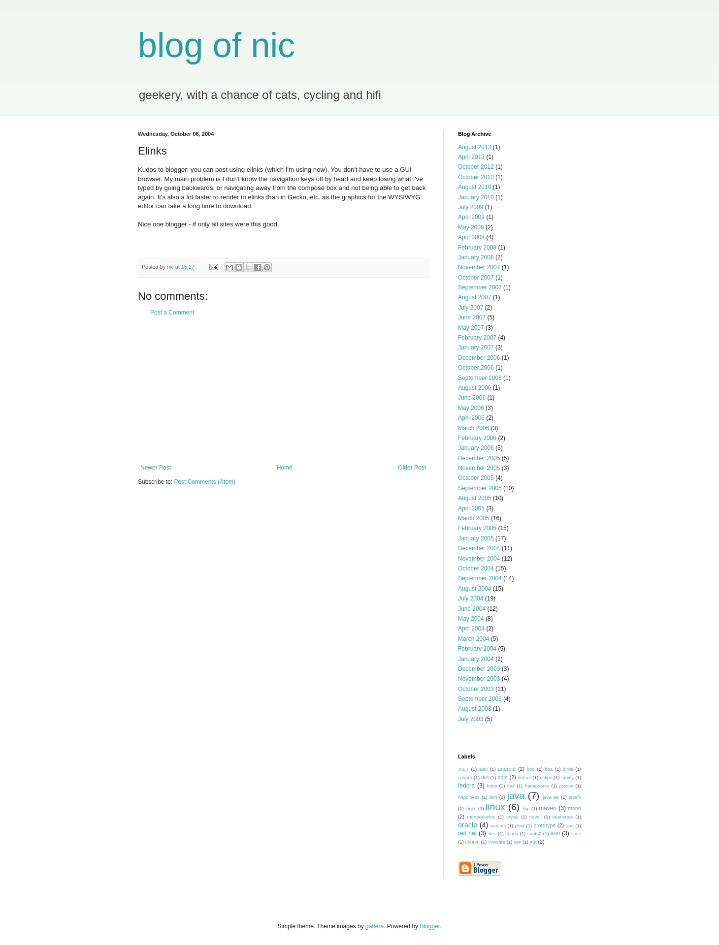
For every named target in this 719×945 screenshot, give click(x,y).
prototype (544, 825)
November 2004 (479, 558)
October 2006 (476, 367)
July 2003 (470, 719)
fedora (466, 785)
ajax (483, 769)
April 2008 (471, 237)
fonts (492, 785)
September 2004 (480, 578)
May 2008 (471, 227)
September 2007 (480, 287)
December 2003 (479, 668)
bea (549, 769)
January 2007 (476, 347)
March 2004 (473, 638)
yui (533, 842)
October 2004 (476, 568)
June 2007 (472, 317)
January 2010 (476, 197)
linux (495, 807)
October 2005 (476, 477)
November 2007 (479, 267)
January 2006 (476, 447)
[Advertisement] (283, 390)
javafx (575, 797)
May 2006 (471, 408)
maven (547, 808)
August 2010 (474, 187)
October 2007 (476, 277)
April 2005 (471, 508)
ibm (493, 797)
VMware (496, 842)
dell (485, 777)
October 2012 (476, 166)
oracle (467, 825)
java (515, 795)
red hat (467, 833)
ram (570, 825)
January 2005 (476, 538)
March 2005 (473, 518)
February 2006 (477, 438)
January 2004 (476, 659)
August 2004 (474, 588)
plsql (519, 825)
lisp (526, 808)
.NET (463, 769)
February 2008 (477, 247)
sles (492, 833)
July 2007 (470, 307)
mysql (512, 816)
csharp (465, 777)
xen (517, 842)
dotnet (524, 777)
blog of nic (216, 45)
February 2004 (477, 648)
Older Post (412, 467)
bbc (530, 769)
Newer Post (155, 467)
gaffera (374, 926)
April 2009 (471, 217)
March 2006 (473, 428)
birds (568, 769)
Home (285, 467)
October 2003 (476, 689)
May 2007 (471, 327)
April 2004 (471, 628)
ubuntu (472, 842)
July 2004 (470, 598)
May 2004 (471, 618)
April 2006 (471, 417)
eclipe (546, 777)
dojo (502, 777)
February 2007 (477, 337)
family (567, 777)
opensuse (563, 816)
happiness (469, 797)
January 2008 (476, 257)
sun (555, 833)
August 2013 (474, 147)
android (507, 769)
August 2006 (474, 387)
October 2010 (476, 177)
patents (498, 825)
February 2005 (477, 528)
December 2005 (479, 458)
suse (576, 833)
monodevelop (481, 816)
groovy (566, 785)
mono (574, 808)
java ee (551, 797)
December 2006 (479, 357)
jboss (470, 808)
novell (535, 816)
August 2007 (474, 297)
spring (511, 833)
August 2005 (474, 498)
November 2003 (479, 678)
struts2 (534, 833)
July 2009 (470, 207)
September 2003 (480, 698)
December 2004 (479, 548)
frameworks (536, 785)
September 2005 (480, 488)
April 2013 (471, 157)
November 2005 (479, 468)
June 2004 (472, 608)
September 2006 (480, 378)
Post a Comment (172, 312)
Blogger (430, 926)
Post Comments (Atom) (204, 481)
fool (511, 785)
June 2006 (472, 397)
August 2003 (474, 708)
